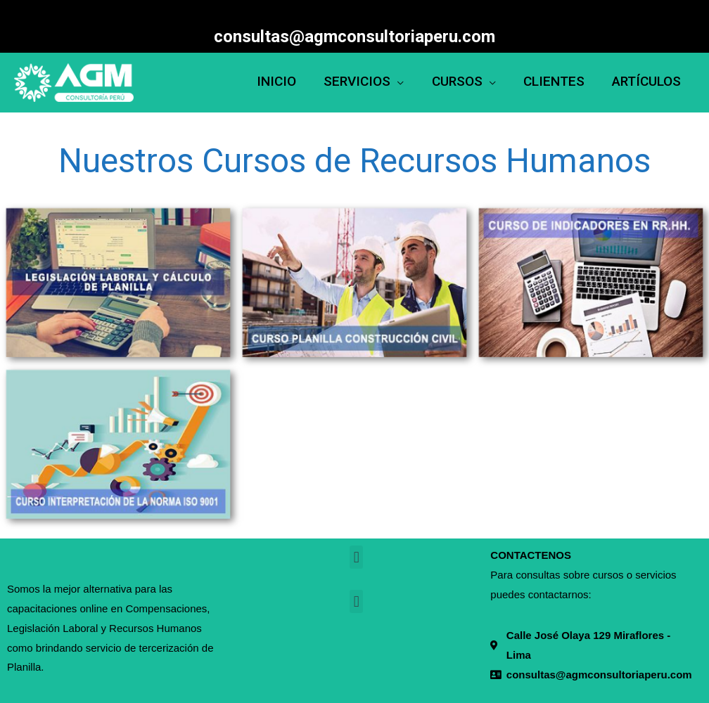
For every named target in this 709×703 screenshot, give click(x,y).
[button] (356, 557)
